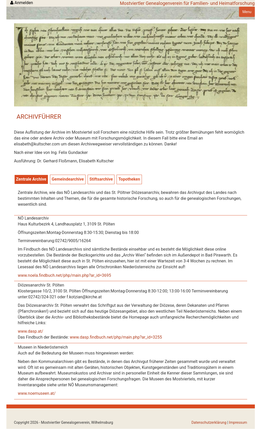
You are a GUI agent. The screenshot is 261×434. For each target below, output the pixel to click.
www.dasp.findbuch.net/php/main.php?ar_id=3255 (116, 337)
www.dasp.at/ (30, 331)
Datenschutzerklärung (208, 422)
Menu (246, 12)
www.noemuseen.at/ (37, 393)
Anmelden (21, 2)
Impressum (238, 422)
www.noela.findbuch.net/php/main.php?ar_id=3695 (64, 275)
